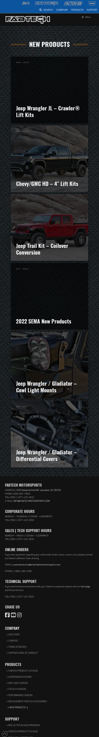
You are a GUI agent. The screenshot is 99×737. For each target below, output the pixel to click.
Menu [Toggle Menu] (86, 17)
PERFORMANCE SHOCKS (20, 695)
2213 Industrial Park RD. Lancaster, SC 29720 (38, 490)
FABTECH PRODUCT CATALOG (22, 670)
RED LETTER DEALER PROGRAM (23, 725)
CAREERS (12, 640)
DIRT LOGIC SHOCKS (17, 683)
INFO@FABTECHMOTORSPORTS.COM (32, 501)
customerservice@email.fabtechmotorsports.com (36, 564)
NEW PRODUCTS (18, 707)
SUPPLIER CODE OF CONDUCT (22, 653)
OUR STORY (13, 634)
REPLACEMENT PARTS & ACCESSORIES (27, 701)
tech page (85, 586)
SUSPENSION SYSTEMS (19, 677)
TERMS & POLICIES (17, 647)
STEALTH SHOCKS (16, 689)
